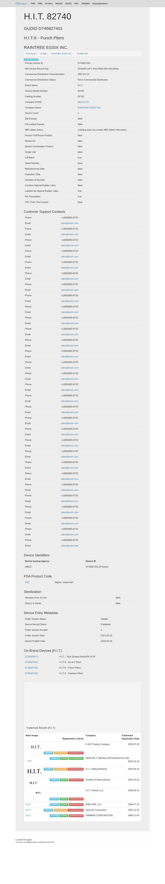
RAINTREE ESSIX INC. (89, 107)
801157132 (83, 102)
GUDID (68, 3)
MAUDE (59, 3)
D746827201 (31, 673)
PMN (40, 3)
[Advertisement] (82, 704)
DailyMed (85, 3)
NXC (27, 582)
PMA (33, 3)
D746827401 (31, 668)
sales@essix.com (69, 223)
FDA (21, 3)
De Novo (49, 3)
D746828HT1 (31, 656)
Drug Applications (100, 3)
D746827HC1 (32, 662)
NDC (76, 3)
